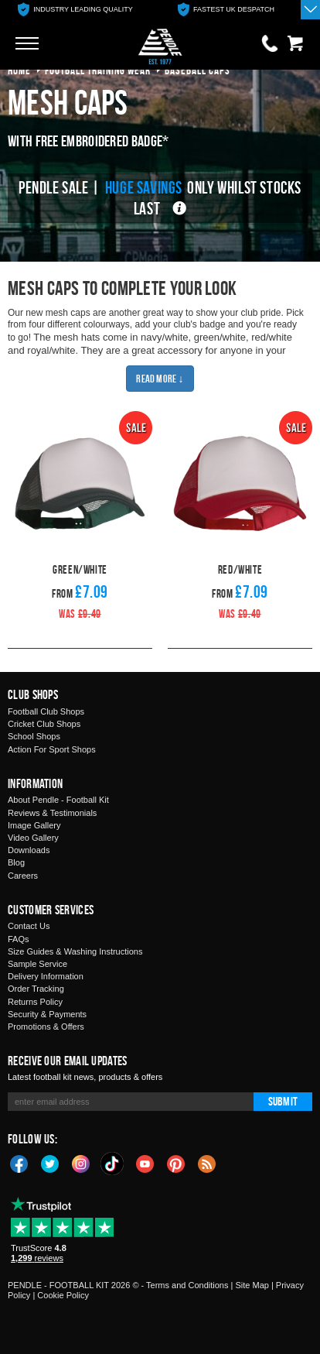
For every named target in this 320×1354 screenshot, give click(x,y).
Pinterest (176, 1162)
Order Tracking (36, 988)
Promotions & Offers (46, 1026)
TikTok (112, 1163)
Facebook (19, 1162)
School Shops (34, 736)
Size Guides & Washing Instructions (75, 951)
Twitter (50, 1162)
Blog (16, 862)
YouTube (145, 1162)
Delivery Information (45, 976)
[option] (75, 9)
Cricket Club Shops (44, 723)
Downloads (28, 850)
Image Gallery (34, 825)
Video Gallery (33, 837)
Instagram (81, 1162)
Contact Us (28, 926)
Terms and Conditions (187, 1285)
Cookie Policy (63, 1295)
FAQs (18, 939)
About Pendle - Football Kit (58, 799)
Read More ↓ (159, 378)
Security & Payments (47, 1014)
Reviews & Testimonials (52, 813)
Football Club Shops (46, 711)
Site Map (251, 1285)
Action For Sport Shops (52, 749)
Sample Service (37, 963)
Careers (23, 875)
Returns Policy (35, 1001)
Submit (283, 1101)
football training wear (98, 70)
